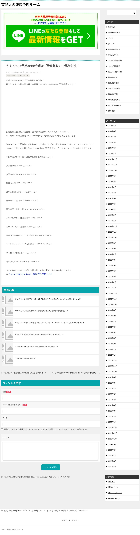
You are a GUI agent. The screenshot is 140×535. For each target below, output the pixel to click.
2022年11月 (112, 232)
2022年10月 (112, 238)
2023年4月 (112, 204)
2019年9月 (112, 444)
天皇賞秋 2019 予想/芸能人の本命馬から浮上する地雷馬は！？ (25, 373)
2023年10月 (112, 170)
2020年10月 (112, 372)
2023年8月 (112, 182)
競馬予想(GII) (113, 94)
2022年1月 (112, 288)
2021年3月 (112, 344)
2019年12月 (112, 428)
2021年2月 (112, 349)
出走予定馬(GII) (114, 100)
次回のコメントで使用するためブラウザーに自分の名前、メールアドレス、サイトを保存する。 (46, 429)
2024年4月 (112, 137)
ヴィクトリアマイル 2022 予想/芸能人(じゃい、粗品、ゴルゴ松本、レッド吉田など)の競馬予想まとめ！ (50, 323)
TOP (15, 511)
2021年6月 (112, 327)
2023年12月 (112, 159)
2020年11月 (112, 366)
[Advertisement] (50, 108)
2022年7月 (112, 254)
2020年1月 (112, 422)
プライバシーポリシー (70, 520)
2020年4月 (112, 405)
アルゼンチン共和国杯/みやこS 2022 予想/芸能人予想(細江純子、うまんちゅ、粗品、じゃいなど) (48, 299)
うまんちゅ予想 (23, 75)
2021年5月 (112, 333)
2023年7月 (112, 187)
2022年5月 (112, 265)
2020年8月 (112, 383)
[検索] (121, 12)
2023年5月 (112, 198)
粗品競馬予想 (113, 55)
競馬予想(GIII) (113, 83)
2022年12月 (112, 226)
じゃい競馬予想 (114, 66)
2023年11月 (112, 165)
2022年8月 (112, 249)
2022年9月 (112, 243)
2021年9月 (112, 310)
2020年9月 (112, 377)
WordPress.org (114, 498)
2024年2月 (112, 148)
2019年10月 (112, 439)
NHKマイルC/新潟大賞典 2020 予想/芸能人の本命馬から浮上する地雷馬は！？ (41, 311)
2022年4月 (112, 271)
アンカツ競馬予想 (115, 61)
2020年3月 (112, 411)
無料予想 (111, 111)
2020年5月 (112, 400)
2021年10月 (112, 305)
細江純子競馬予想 (115, 72)
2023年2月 (112, 215)
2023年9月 (112, 176)
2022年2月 (112, 282)
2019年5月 (112, 467)
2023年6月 (112, 193)
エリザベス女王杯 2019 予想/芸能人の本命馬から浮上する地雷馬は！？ (76, 373)
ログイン (111, 482)
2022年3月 (112, 277)
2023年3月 (112, 210)
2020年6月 (112, 394)
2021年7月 (112, 321)
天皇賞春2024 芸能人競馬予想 (25, 358)
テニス (110, 38)
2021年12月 (112, 293)
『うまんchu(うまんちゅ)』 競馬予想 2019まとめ (30, 274)
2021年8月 (112, 316)
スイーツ (111, 44)
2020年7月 (112, 388)
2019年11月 (112, 433)
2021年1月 (112, 355)
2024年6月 (112, 131)
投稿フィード (113, 487)
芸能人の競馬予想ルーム (21, 4)
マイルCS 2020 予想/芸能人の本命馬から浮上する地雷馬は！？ (36, 346)
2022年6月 (112, 260)
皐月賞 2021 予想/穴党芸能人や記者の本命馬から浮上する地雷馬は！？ (39, 334)
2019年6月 (112, 461)
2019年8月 (112, 450)
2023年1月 (112, 221)
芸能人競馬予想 (114, 33)
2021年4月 (112, 338)
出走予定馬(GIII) (114, 105)
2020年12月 (112, 361)
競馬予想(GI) (11, 75)
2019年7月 (112, 456)
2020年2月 (112, 416)
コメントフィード (115, 493)
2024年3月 (112, 142)
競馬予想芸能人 (114, 49)
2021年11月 (112, 299)
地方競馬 (111, 27)
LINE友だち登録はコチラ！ (52, 23)
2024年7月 (112, 126)
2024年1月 (112, 154)
